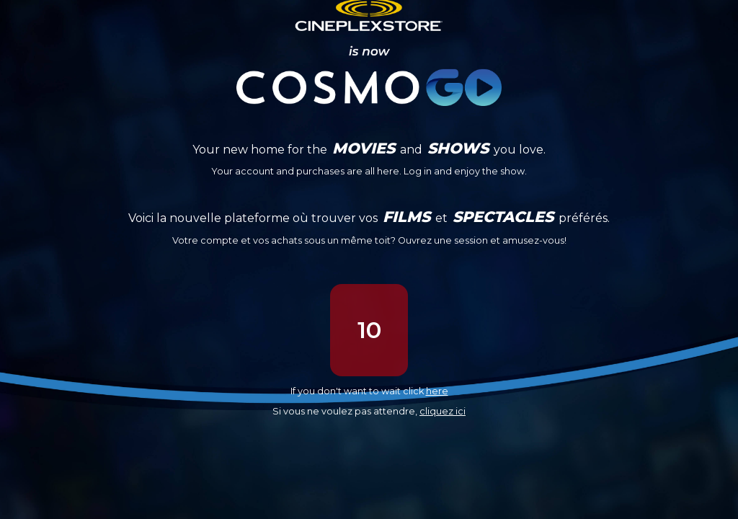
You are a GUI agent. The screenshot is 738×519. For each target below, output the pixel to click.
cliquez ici (442, 411)
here (437, 391)
